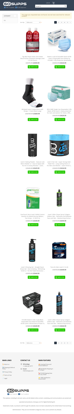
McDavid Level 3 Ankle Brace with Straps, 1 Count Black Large (32, 110)
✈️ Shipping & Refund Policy (8, 368)
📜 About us (5, 364)
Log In (48, 3)
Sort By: (22, 22)
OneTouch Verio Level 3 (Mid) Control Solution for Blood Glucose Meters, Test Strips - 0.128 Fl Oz (32, 216)
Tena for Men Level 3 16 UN (59, 267)
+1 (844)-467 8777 (28, 366)
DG (5, 20)
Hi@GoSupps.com (28, 371)
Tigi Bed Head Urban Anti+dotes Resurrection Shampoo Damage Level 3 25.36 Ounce (32, 58)
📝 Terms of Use (7, 375)
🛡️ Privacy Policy (7, 372)
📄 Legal (4, 378)
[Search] (50, 6)
